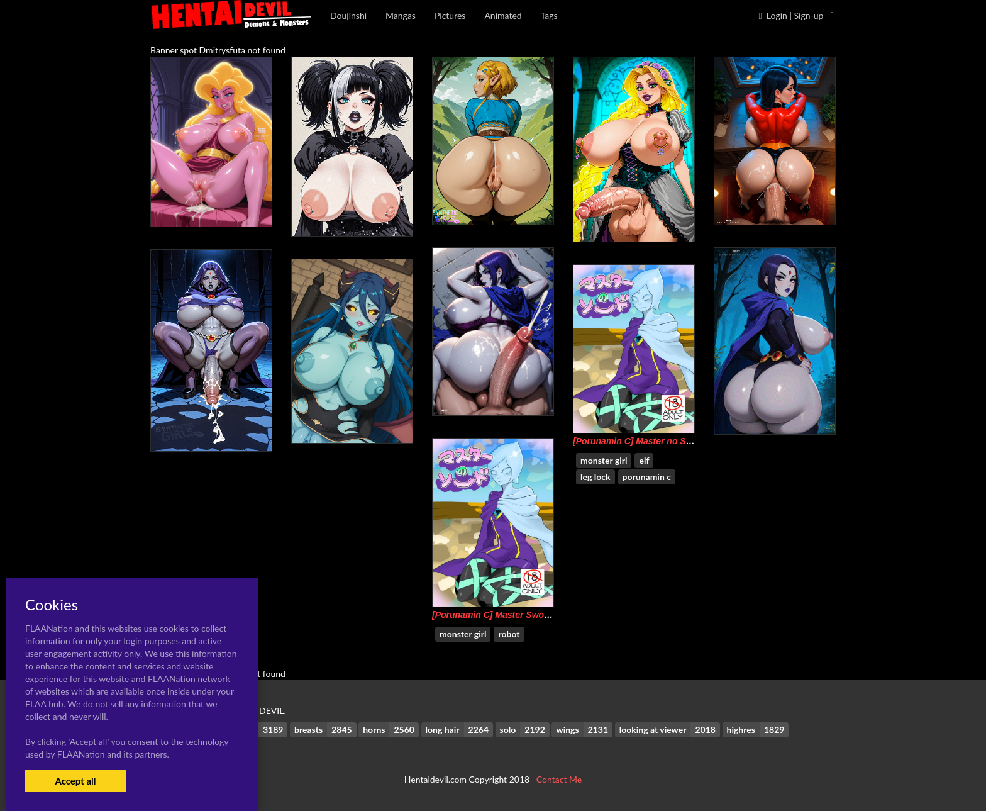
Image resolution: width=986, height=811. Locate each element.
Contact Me (559, 779)
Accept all (75, 780)
